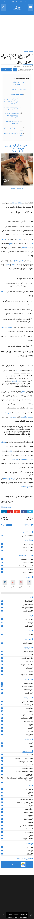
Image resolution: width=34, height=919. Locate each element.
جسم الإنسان (27, 819)
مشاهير (29, 711)
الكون (30, 796)
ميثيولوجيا (28, 832)
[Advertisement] (17, 33)
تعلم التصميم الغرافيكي (24, 761)
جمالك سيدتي (27, 544)
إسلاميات (29, 847)
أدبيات (30, 635)
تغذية (30, 746)
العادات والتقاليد (26, 416)
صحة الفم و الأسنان (25, 566)
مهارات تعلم (28, 690)
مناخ (30, 836)
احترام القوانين (6, 412)
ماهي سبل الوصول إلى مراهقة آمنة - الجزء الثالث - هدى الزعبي (17, 58)
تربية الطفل (28, 601)
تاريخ (30, 806)
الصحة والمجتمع (26, 559)
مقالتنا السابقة (17, 202)
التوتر (13, 264)
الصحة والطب (27, 563)
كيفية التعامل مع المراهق (19, 89)
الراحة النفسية (14, 459)
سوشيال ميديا (27, 721)
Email (4, 69)
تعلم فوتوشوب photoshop (23, 758)
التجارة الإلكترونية (26, 665)
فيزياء (30, 816)
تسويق (29, 655)
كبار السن (12, 416)
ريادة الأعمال (27, 652)
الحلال (23, 391)
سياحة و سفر (27, 715)
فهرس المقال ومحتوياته (21, 78)
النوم (11, 243)
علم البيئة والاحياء (26, 799)
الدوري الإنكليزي (26, 619)
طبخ (30, 743)
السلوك (3, 291)
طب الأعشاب (27, 572)
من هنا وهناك (27, 705)
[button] (17, 864)
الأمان (31, 459)
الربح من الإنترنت (26, 658)
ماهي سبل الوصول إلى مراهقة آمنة (16, 82)
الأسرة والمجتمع (26, 718)
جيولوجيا (29, 829)
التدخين (21, 260)
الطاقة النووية (27, 839)
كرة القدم (28, 626)
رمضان (30, 851)
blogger (3, 525)
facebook (9, 525)
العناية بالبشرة (27, 547)
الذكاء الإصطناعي (26, 826)
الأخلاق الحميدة (16, 381)
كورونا (30, 569)
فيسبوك (29, 668)
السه (16, 260)
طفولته (3, 442)
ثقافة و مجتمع (27, 702)
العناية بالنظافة (27, 247)
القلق (7, 264)
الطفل (20, 239)
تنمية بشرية (28, 683)
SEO (30, 671)
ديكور (30, 731)
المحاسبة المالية (26, 675)
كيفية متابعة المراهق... (17, 94)
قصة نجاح (28, 661)
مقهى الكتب (27, 643)
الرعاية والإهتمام (9, 478)
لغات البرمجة (28, 765)
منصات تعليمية (27, 768)
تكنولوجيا (29, 708)
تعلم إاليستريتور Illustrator (23, 771)
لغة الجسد (28, 693)
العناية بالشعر (27, 551)
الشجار (10, 451)
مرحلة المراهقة (6, 507)
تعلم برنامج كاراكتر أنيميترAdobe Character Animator (16, 779)
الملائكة (29, 854)
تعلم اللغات (28, 755)
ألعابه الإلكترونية (7, 327)
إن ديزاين (29, 775)
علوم (30, 793)
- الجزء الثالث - (16, 84)
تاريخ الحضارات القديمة (24, 803)
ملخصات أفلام (27, 536)
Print (10, 69)
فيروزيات (29, 735)
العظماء (18, 370)
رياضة (30, 623)
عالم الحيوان (28, 809)
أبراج (30, 725)
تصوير (30, 728)
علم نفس (28, 789)
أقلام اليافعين (27, 611)
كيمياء (29, 822)
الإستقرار (23, 459)
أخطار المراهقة (26, 486)
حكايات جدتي (27, 604)
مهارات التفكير (27, 686)
